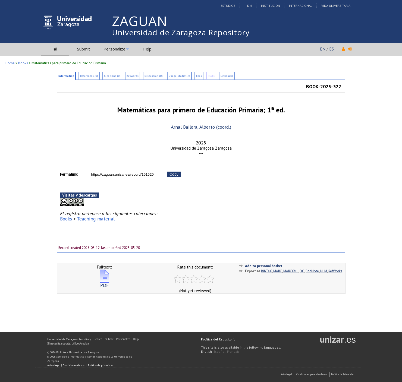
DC (302, 271)
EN (322, 49)
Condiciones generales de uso (311, 374)
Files (199, 76)
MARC (277, 271)
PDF (104, 283)
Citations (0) (112, 76)
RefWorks (335, 271)
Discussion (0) (154, 76)
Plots (211, 76)
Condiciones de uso (74, 365)
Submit (83, 49)
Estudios (228, 6)
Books (23, 63)
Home (10, 63)
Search (98, 339)
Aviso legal (53, 365)
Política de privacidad (100, 365)
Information (66, 76)
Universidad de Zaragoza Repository (181, 32)
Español (219, 351)
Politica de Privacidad (342, 374)
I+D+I (248, 6)
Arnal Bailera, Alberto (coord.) (201, 127)
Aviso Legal (286, 374)
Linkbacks (227, 76)
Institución (270, 6)
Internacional (300, 6)
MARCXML (290, 271)
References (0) (89, 76)
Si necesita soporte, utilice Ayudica (68, 343)
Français (233, 351)
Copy (173, 174)
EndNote (312, 271)
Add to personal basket (263, 266)
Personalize (114, 49)
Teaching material (96, 219)
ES (331, 49)
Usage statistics (179, 76)
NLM (323, 271)
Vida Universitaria (335, 6)
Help (147, 49)
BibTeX (266, 271)
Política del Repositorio (218, 339)
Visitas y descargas (79, 195)
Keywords (133, 76)
